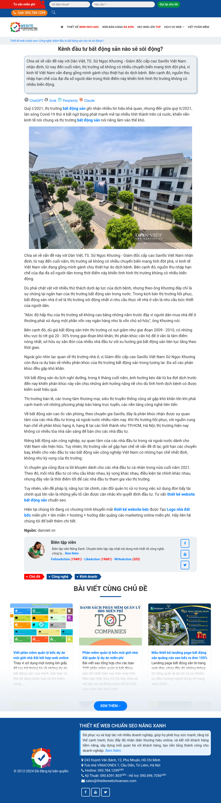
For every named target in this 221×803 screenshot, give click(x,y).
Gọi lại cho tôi (168, 4)
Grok (50, 101)
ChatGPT (34, 101)
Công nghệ (60, 577)
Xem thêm (113, 751)
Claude (87, 101)
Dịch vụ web (174, 27)
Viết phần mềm (198, 27)
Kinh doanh (88, 577)
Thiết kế (83, 27)
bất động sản (74, 108)
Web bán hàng (118, 27)
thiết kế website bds (131, 509)
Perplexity (68, 101)
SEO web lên (149, 27)
